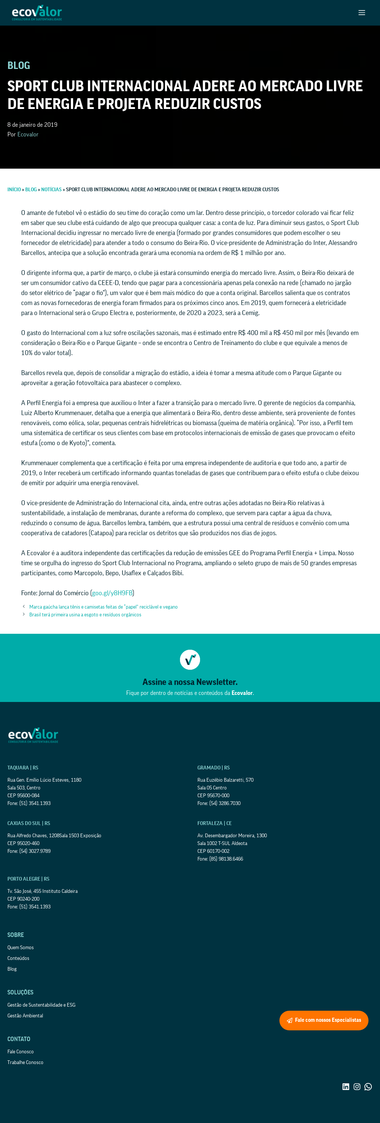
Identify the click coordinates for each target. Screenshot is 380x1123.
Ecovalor (28, 135)
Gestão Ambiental (25, 1015)
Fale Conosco (20, 1051)
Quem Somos (20, 947)
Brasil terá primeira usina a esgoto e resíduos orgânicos (85, 614)
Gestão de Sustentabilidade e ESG (41, 1005)
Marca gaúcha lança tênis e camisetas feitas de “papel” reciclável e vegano (103, 607)
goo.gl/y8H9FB (112, 593)
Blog (12, 969)
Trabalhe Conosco (25, 1062)
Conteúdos (18, 958)
